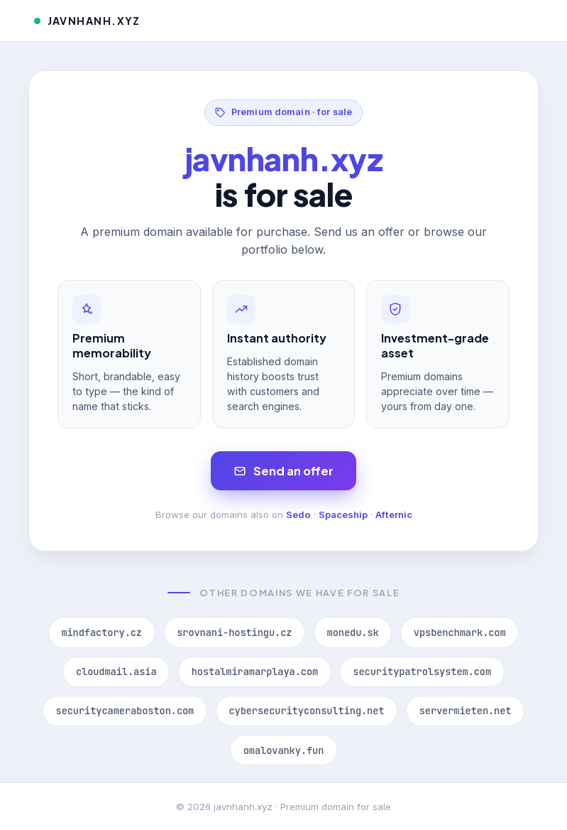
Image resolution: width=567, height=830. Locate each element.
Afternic (393, 514)
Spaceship (343, 514)
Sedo (298, 514)
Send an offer (283, 470)
